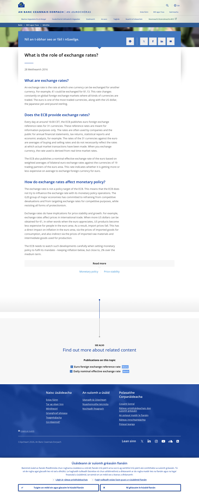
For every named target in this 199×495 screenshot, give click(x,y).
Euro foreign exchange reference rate (97, 366)
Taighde (116, 19)
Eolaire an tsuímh (27, 431)
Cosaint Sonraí (127, 403)
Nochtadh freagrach (93, 408)
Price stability (112, 271)
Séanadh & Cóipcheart (94, 399)
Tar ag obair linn (55, 404)
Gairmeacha (173, 12)
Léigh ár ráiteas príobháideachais (72, 479)
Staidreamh (90, 19)
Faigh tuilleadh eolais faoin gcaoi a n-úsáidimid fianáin (121, 479)
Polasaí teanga (127, 424)
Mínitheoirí (52, 408)
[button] (172, 5)
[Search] (152, 5)
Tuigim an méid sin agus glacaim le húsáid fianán (58, 487)
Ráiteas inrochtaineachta (132, 419)
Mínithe (46, 25)
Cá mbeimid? (53, 422)
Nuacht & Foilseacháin (134, 19)
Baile (20, 25)
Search (167, 5)
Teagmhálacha (54, 417)
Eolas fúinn (144, 12)
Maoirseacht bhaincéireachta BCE (163, 19)
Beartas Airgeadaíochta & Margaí (33, 19)
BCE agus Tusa (158, 12)
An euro (104, 19)
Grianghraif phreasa (56, 413)
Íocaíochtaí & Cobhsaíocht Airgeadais (66, 19)
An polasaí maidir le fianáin (133, 415)
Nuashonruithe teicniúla (95, 404)
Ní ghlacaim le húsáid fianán (140, 487)
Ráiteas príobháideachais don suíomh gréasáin (135, 409)
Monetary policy (88, 271)
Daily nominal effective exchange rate (97, 371)
